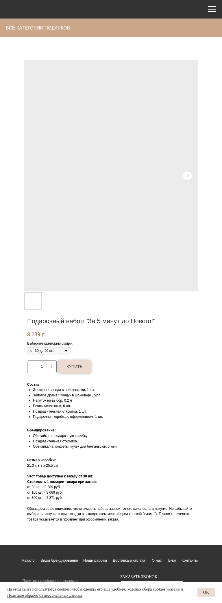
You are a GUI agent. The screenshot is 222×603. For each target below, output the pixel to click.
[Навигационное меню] (212, 9)
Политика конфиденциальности (50, 580)
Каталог (29, 560)
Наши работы (95, 560)
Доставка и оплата (129, 560)
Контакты (190, 560)
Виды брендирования (59, 560)
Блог (172, 560)
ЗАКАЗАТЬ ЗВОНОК (138, 577)
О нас (157, 560)
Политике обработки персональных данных (44, 595)
